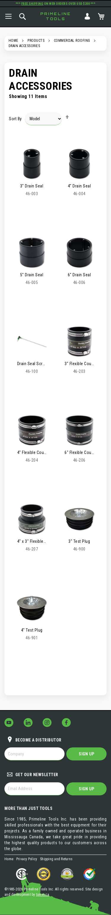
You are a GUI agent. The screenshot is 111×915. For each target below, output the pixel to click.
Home (13, 40)
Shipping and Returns (56, 859)
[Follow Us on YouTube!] (8, 722)
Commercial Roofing (72, 40)
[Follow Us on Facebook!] (66, 722)
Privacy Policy (26, 859)
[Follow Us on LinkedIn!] (28, 722)
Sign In (87, 16)
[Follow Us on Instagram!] (47, 722)
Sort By (15, 118)
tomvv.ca (42, 894)
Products (36, 40)
